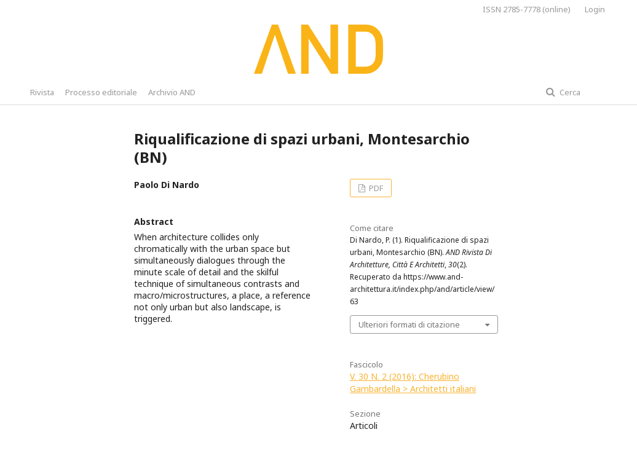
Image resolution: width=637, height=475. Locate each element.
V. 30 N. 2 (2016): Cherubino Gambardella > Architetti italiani (413, 383)
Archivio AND (172, 92)
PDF (375, 188)
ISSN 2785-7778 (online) (527, 9)
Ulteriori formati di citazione (409, 324)
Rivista (42, 92)
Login (595, 9)
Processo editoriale (101, 92)
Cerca (569, 92)
